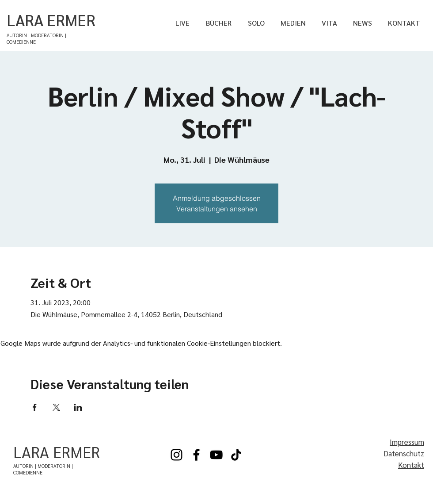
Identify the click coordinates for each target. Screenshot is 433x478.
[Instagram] (176, 455)
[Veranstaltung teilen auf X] (56, 407)
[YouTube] (216, 455)
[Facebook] (196, 455)
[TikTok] (236, 455)
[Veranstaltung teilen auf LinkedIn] (78, 407)
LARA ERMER (51, 20)
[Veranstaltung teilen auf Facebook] (34, 407)
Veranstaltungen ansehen (216, 208)
